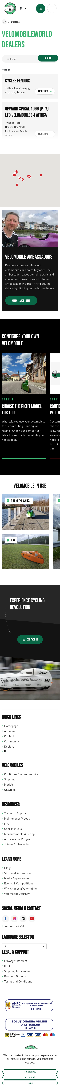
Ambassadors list (21, 300)
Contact (9, 736)
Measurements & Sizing (19, 834)
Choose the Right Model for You (22, 409)
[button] (17, 185)
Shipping (10, 779)
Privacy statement (15, 961)
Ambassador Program (18, 839)
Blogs (8, 868)
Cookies (9, 966)
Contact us (32, 639)
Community (11, 741)
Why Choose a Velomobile (20, 888)
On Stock (10, 789)
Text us (40, 8)
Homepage (11, 726)
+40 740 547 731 (14, 926)
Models (9, 784)
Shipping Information (17, 971)
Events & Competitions (18, 883)
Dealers (9, 746)
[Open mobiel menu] (51, 8)
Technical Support (15, 813)
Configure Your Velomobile (21, 774)
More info (43, 91)
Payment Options (15, 976)
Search (48, 58)
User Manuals (13, 829)
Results (6, 69)
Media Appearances (16, 878)
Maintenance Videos (17, 818)
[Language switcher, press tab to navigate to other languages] (24, 946)
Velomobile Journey (17, 893)
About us (9, 731)
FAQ (6, 823)
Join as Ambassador (17, 844)
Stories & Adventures (18, 873)
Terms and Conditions (18, 981)
